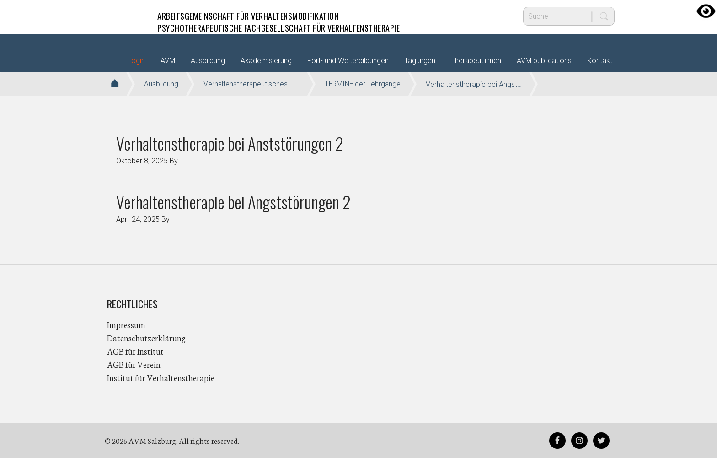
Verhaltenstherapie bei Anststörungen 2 (229, 143)
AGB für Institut (135, 351)
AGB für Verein (134, 364)
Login (136, 60)
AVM (125, 16)
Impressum (126, 324)
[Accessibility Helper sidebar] (706, 11)
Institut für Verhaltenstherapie (160, 377)
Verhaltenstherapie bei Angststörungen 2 (233, 201)
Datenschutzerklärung (146, 338)
